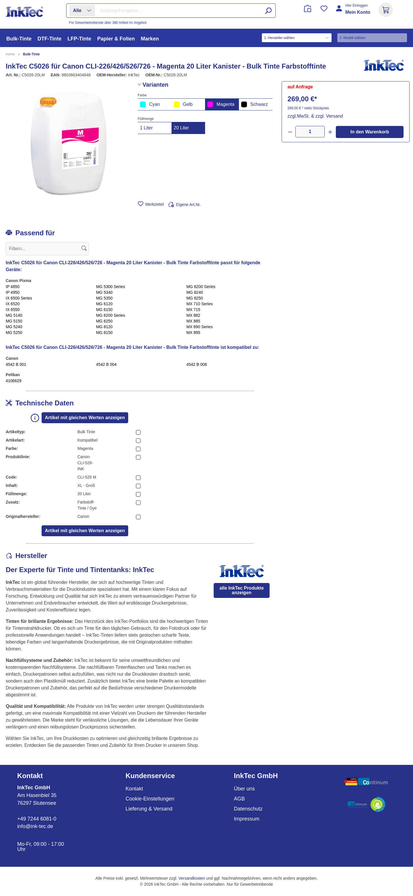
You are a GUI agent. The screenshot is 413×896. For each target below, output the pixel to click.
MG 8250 (194, 298)
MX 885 (193, 321)
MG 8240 (194, 292)
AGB (239, 799)
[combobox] (186, 10)
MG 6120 (104, 304)
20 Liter (181, 127)
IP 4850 (13, 286)
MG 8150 (104, 332)
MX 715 (193, 309)
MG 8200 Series (200, 286)
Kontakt (134, 789)
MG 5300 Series (110, 286)
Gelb (183, 104)
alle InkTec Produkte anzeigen (241, 590)
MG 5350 (104, 298)
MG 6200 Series (110, 315)
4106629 (14, 380)
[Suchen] (268, 10)
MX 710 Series (199, 304)
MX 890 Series (199, 326)
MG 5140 (14, 315)
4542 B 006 (196, 364)
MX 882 (193, 315)
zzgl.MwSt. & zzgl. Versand (315, 116)
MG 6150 (104, 309)
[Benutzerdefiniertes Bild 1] (366, 781)
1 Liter (146, 127)
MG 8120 (104, 326)
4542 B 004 (106, 364)
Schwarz (254, 104)
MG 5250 (14, 332)
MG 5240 (14, 326)
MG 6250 (104, 321)
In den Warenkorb (369, 131)
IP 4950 (13, 292)
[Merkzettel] (324, 8)
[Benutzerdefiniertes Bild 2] (366, 805)
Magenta (220, 104)
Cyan (150, 104)
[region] (69, 143)
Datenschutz (248, 809)
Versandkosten (191, 878)
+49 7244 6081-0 (37, 818)
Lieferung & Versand (149, 809)
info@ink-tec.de (35, 826)
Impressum (247, 819)
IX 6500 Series (19, 298)
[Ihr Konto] (353, 12)
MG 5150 (14, 321)
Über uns (244, 789)
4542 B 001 (16, 364)
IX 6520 (13, 304)
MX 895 (193, 332)
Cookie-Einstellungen (150, 799)
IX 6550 (13, 309)
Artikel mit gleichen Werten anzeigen (85, 417)
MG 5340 (104, 292)
